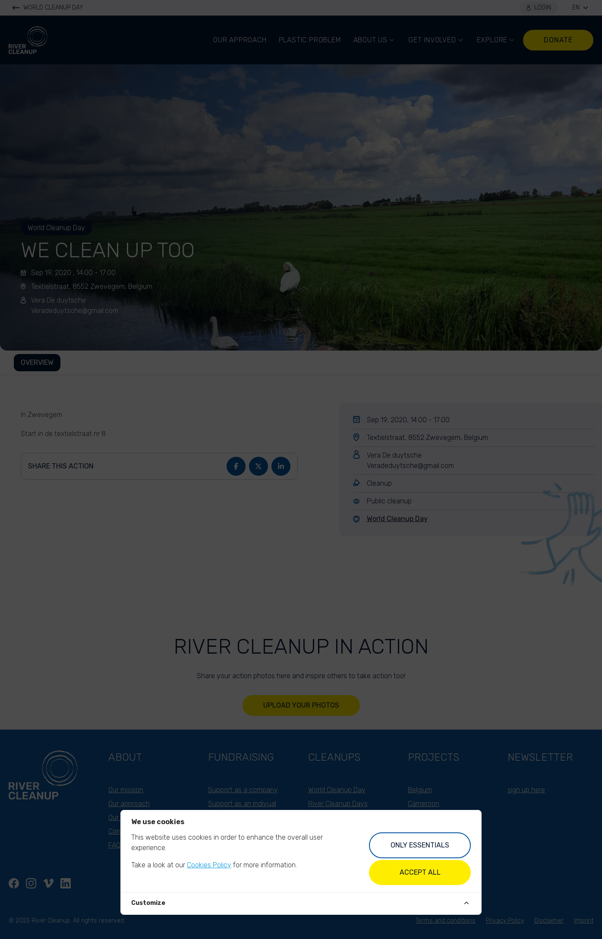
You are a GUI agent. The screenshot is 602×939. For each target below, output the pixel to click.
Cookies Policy (209, 865)
